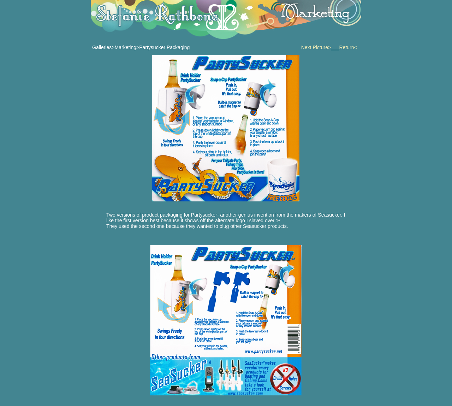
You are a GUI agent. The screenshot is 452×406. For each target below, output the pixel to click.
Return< (348, 47)
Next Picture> (316, 47)
